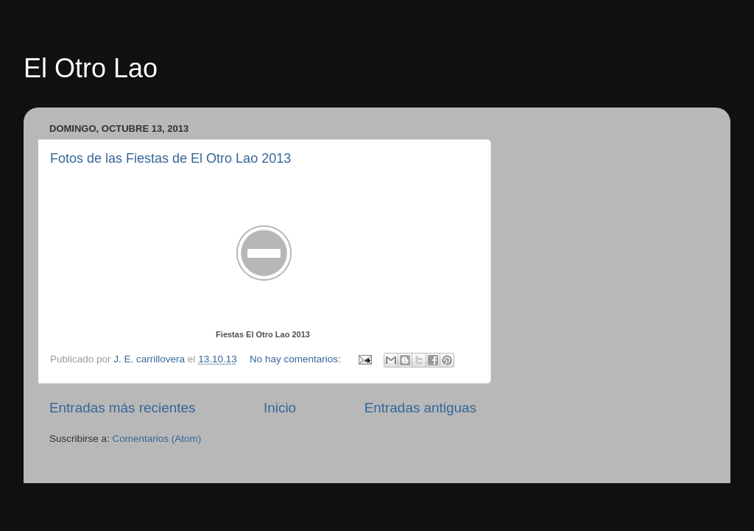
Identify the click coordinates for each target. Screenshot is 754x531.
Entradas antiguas (420, 407)
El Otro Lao (91, 68)
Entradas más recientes (122, 407)
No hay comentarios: (297, 359)
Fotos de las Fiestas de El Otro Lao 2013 (170, 158)
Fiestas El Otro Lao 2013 (263, 334)
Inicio (280, 407)
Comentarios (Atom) (157, 438)
